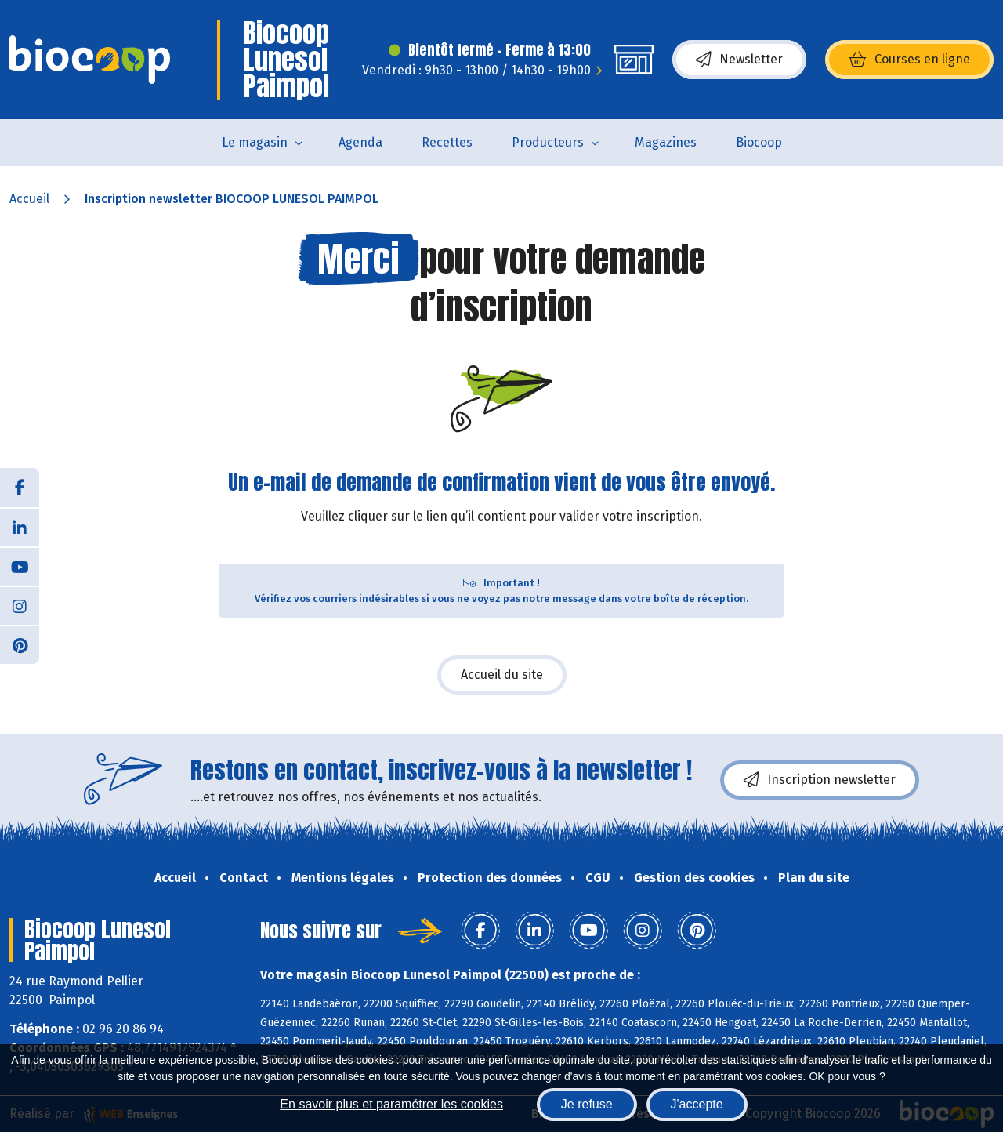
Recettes (447, 142)
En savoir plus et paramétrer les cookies (391, 1104)
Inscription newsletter (820, 780)
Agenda (360, 142)
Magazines (666, 142)
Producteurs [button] (548, 142)
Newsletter (739, 59)
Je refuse (587, 1104)
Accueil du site (502, 674)
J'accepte (697, 1104)
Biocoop (759, 142)
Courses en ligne (909, 59)
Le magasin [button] (255, 142)
